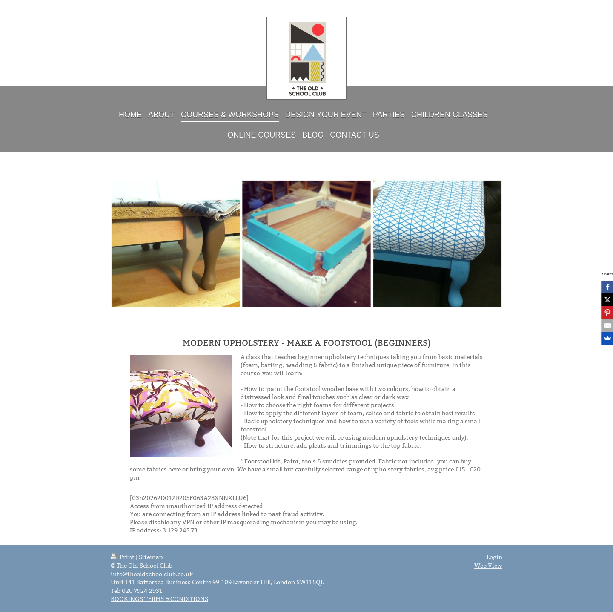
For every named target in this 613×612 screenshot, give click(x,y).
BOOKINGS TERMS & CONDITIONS (159, 599)
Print (123, 557)
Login (494, 557)
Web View (488, 565)
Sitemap (151, 557)
